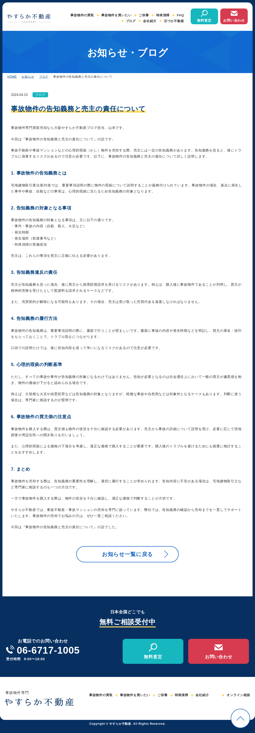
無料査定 (204, 20)
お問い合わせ (234, 20)
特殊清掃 (163, 15)
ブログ (131, 21)
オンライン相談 (238, 700)
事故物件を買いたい (116, 15)
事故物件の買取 (82, 15)
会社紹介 (149, 21)
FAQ (180, 15)
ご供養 (144, 15)
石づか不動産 (174, 21)
